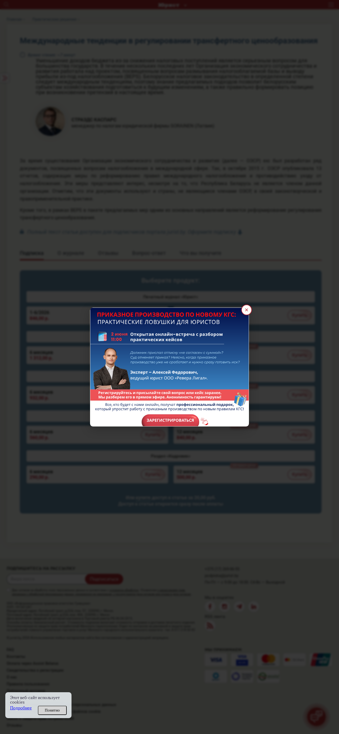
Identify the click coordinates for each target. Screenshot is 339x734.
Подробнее (21, 707)
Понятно (52, 710)
